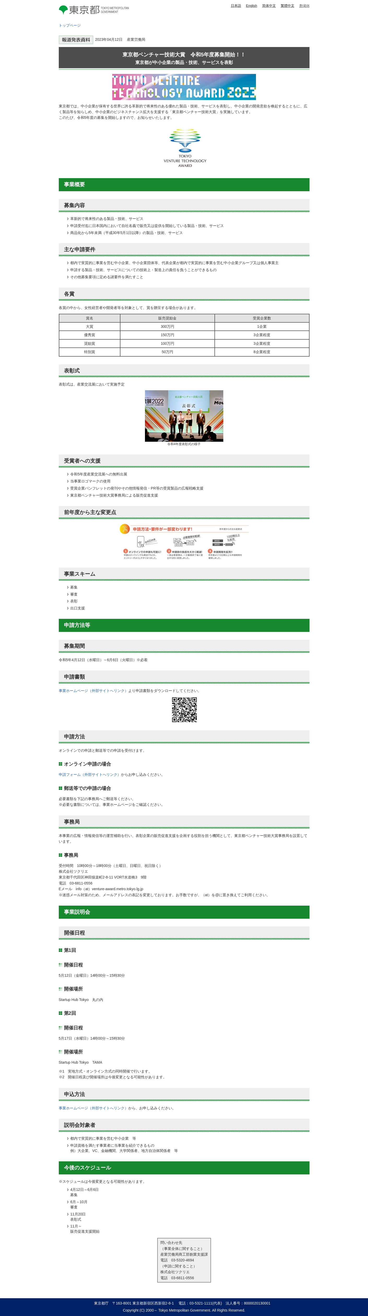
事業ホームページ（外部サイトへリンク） (93, 691)
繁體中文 (287, 6)
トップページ (70, 25)
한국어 (304, 6)
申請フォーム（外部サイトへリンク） (90, 774)
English (251, 6)
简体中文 (269, 6)
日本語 (236, 6)
